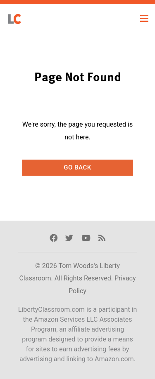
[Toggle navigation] (144, 18)
